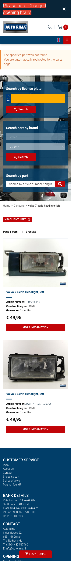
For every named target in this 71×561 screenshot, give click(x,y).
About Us (8, 468)
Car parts (19, 205)
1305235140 (32, 301)
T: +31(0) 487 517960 (15, 544)
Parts (6, 464)
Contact (7, 472)
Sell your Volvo (11, 480)
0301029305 (44, 403)
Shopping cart (11, 476)
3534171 (30, 403)
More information (35, 327)
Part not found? (12, 484)
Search (21, 109)
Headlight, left (17, 219)
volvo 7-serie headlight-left (44, 205)
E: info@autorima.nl (14, 548)
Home (6, 205)
